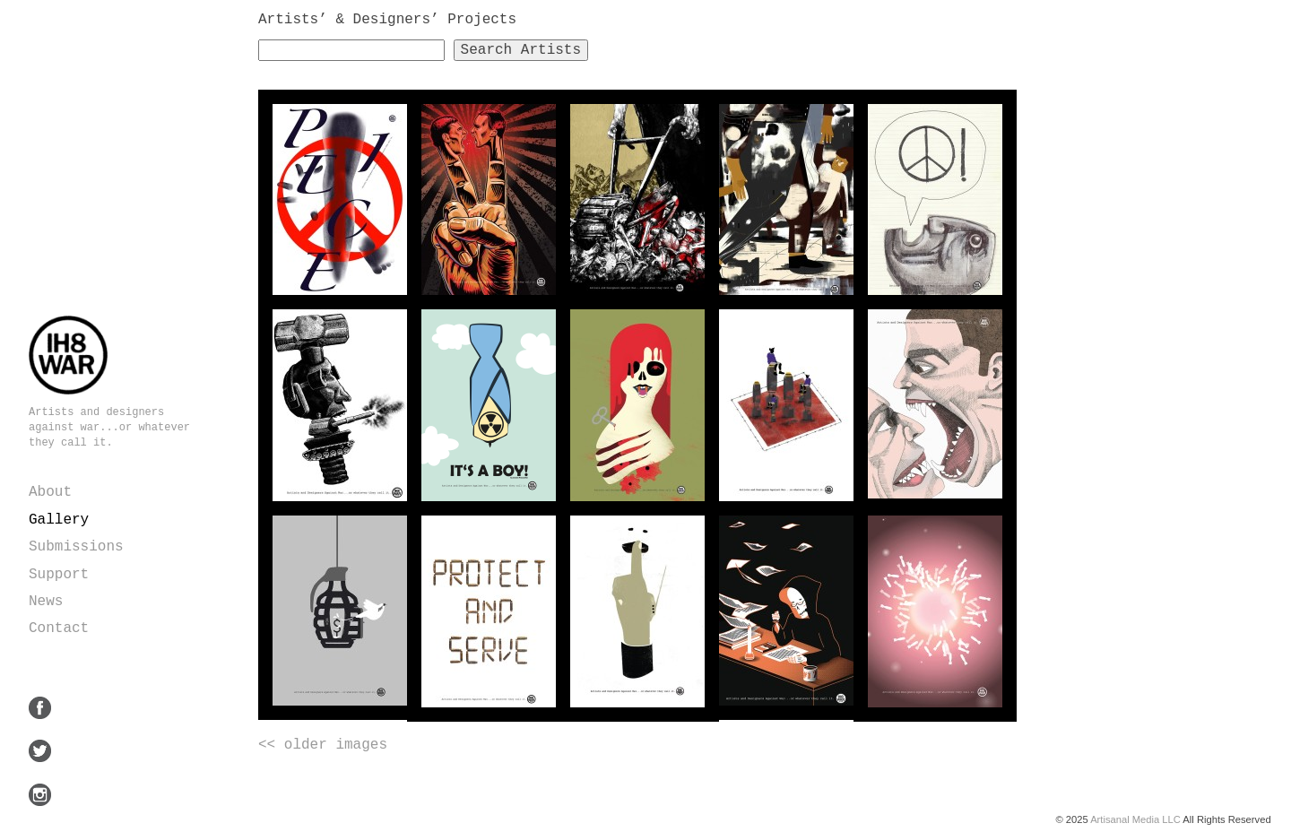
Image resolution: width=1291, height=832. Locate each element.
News (46, 602)
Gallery (59, 520)
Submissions (76, 547)
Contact (59, 628)
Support (59, 575)
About (50, 492)
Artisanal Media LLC (1135, 819)
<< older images (322, 745)
